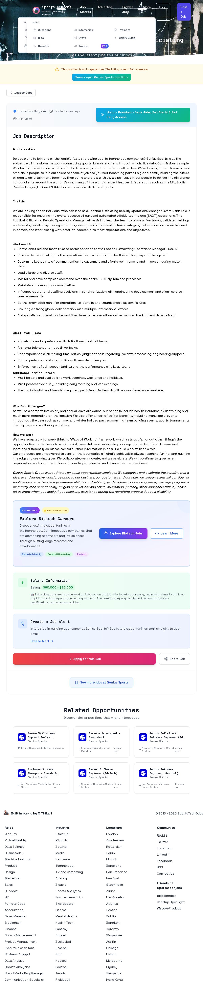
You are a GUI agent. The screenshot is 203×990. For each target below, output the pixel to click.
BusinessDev (14, 853)
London (112, 834)
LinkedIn (163, 854)
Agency (61, 878)
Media (60, 853)
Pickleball (63, 980)
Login (163, 7)
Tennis (60, 973)
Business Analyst (17, 954)
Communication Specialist (24, 980)
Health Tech (65, 923)
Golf (59, 954)
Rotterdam (114, 847)
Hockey (61, 961)
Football (62, 967)
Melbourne (114, 961)
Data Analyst (14, 961)
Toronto (112, 929)
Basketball (64, 942)
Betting (61, 847)
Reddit (162, 835)
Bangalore (114, 973)
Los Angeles (115, 897)
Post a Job (184, 12)
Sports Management (20, 935)
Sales (9, 885)
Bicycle (61, 885)
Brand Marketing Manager (24, 973)
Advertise (105, 7)
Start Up (62, 834)
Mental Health (66, 916)
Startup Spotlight (171, 902)
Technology (64, 866)
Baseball (62, 948)
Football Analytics (69, 897)
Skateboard (64, 904)
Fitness (61, 910)
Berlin (110, 853)
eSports (62, 840)
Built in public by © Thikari (31, 813)
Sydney (112, 967)
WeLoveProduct (169, 908)
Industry (62, 828)
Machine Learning (18, 859)
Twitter (162, 842)
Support (11, 891)
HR (7, 897)
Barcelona (113, 866)
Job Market (85, 9)
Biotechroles (166, 896)
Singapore (114, 935)
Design (10, 872)
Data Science (14, 847)
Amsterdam (115, 840)
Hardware (63, 859)
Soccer (61, 935)
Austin (111, 942)
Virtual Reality (15, 840)
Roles (9, 828)
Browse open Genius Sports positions (101, 77)
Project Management (21, 942)
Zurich (111, 891)
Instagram (164, 848)
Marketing (12, 878)
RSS (160, 867)
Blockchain (13, 923)
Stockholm (114, 885)
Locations (114, 828)
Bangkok (113, 923)
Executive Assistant (19, 948)
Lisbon (111, 954)
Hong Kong (114, 980)
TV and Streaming (69, 872)
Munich (111, 859)
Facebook (164, 861)
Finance (10, 929)
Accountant (14, 910)
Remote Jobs (15, 904)
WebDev (11, 834)
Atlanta (112, 904)
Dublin (111, 916)
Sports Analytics (17, 967)
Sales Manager (16, 916)
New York (113, 878)
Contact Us (165, 873)
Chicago (112, 948)
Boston (111, 910)
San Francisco (116, 872)
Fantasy (62, 929)
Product (11, 866)
